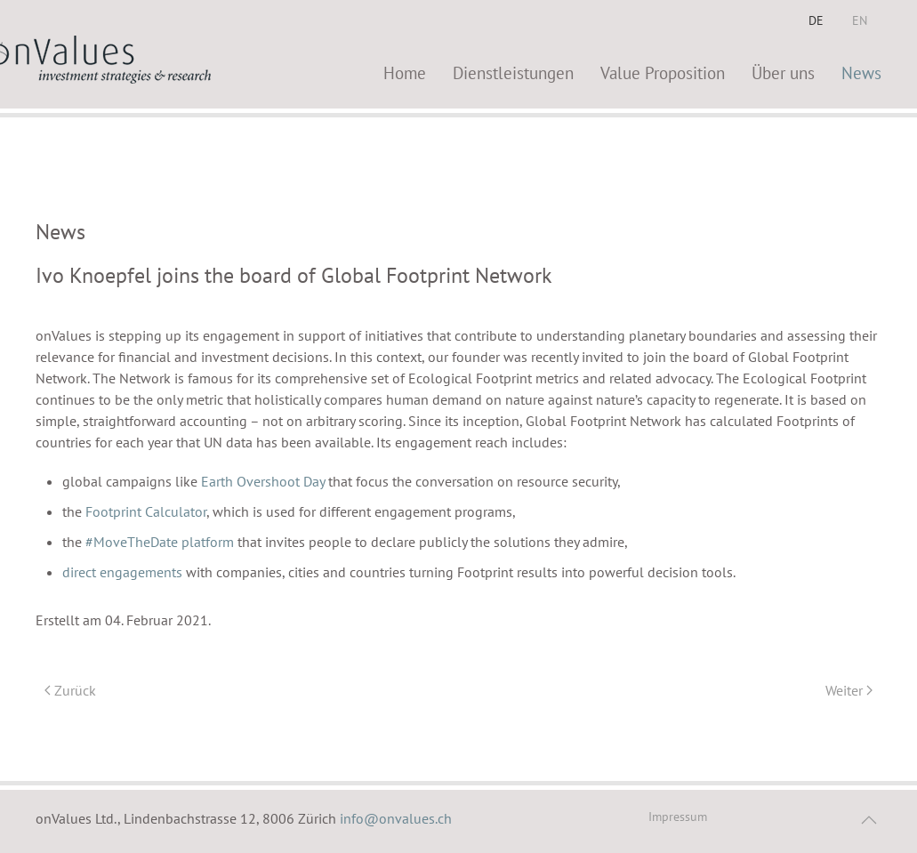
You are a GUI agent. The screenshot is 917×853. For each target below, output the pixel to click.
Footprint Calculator (145, 511)
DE (816, 20)
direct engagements (124, 572)
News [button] (861, 72)
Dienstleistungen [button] (513, 72)
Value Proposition (662, 72)
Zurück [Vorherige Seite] (70, 690)
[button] (869, 820)
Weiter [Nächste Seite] (849, 690)
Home (404, 72)
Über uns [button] (783, 72)
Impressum (677, 817)
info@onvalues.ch (396, 818)
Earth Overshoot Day (264, 481)
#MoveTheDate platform (159, 542)
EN (859, 20)
